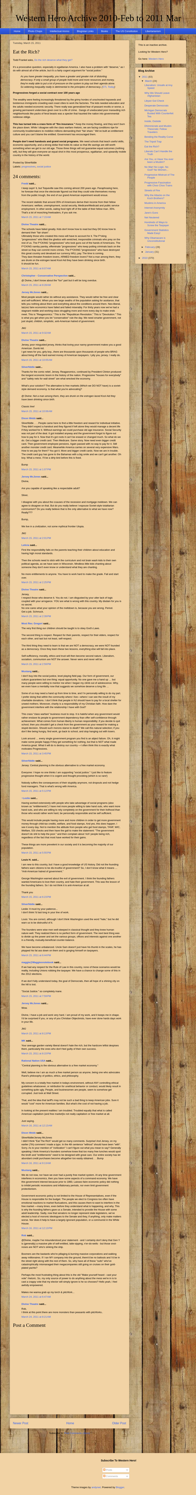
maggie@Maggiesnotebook (37, 962)
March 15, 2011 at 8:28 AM (36, 285)
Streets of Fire (152, 190)
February (150, 247)
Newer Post (20, 1423)
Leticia (25, 545)
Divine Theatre (30, 224)
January (150, 251)
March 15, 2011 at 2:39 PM (36, 616)
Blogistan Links (85, 31)
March (149, 81)
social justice (44, 166)
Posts (107, 1469)
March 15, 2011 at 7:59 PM (36, 996)
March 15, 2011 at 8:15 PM (36, 1053)
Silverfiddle (28, 367)
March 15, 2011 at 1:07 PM (36, 469)
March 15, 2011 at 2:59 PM (36, 664)
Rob (23, 1235)
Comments (110, 1476)
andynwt (96, 1487)
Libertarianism (153, 31)
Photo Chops (35, 31)
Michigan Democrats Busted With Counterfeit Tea (158, 113)
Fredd (24, 183)
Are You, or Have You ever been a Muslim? (158, 161)
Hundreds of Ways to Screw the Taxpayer (156, 224)
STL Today (108, 86)
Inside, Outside (152, 121)
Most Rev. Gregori (32, 623)
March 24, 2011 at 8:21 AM (36, 1316)
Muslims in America (155, 203)
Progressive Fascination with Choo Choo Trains (158, 184)
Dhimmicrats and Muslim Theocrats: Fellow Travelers (157, 129)
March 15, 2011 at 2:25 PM (36, 582)
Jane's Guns (151, 212)
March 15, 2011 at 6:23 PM (36, 896)
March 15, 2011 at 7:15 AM (36, 217)
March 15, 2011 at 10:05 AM (36, 359)
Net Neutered (151, 217)
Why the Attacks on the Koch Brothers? (157, 197)
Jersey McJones (30, 292)
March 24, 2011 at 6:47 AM (36, 1296)
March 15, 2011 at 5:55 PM (36, 852)
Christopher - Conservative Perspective (44, 275)
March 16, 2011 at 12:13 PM (36, 1228)
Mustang (26, 671)
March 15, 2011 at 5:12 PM (36, 790)
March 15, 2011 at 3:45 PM (36, 753)
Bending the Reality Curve (158, 136)
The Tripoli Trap (152, 141)
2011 (145, 76)
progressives (29, 166)
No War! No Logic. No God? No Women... (156, 168)
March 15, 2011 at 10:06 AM (36, 411)
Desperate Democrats (156, 105)
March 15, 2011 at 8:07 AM (36, 268)
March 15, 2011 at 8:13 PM (36, 1033)
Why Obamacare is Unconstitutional (154, 239)
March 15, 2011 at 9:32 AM (36, 332)
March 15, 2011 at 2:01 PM (36, 538)
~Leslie (25, 798)
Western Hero (156, 58)
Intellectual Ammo (59, 31)
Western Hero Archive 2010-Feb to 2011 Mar (98, 18)
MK (23, 1040)
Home (17, 31)
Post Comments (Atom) (77, 1433)
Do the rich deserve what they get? (53, 60)
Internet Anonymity (154, 207)
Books (104, 31)
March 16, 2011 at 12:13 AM (36, 1125)
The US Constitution (127, 31)
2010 (145, 257)
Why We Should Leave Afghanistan (156, 94)
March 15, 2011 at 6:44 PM (36, 955)
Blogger (120, 1487)
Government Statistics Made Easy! (156, 232)
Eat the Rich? (26, 52)
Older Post (119, 1423)
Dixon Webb (28, 418)
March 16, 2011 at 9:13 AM (36, 1163)
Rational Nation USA (33, 1060)
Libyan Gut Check (154, 100)
